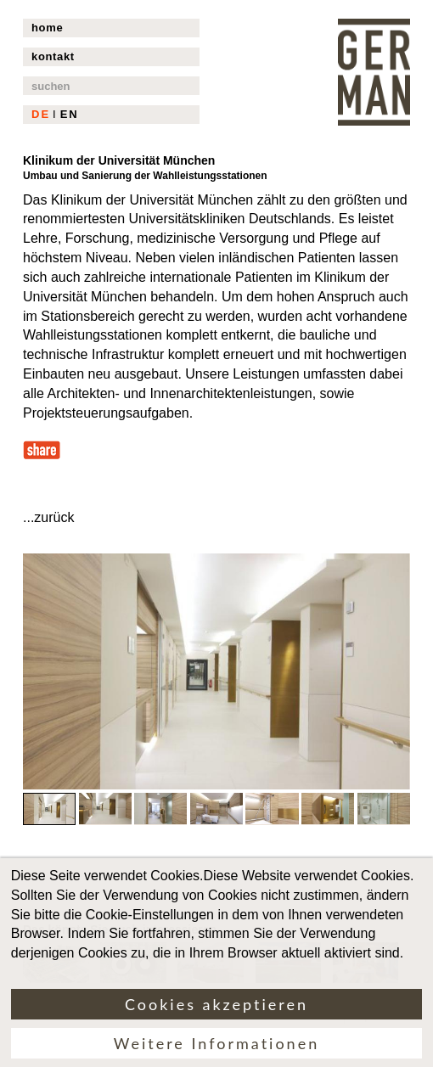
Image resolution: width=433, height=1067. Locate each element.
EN (69, 114)
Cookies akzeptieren (216, 1016)
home (47, 27)
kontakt (53, 56)
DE (40, 114)
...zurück (48, 517)
